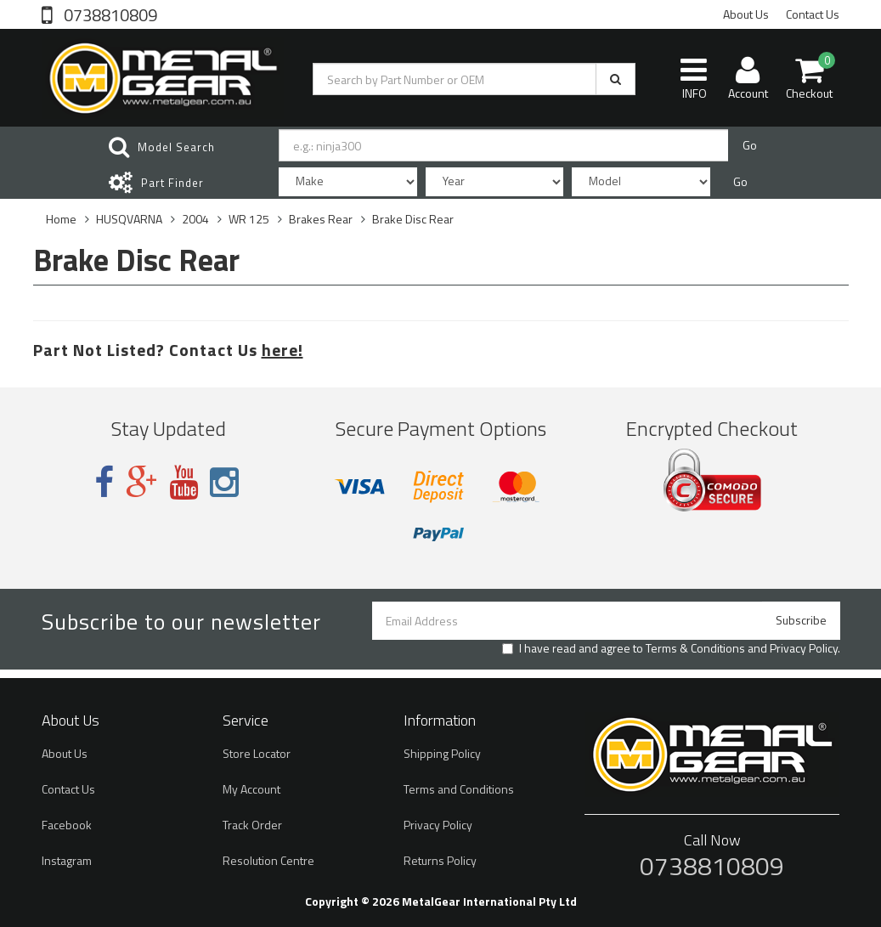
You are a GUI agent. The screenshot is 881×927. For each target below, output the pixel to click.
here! (282, 349)
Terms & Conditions (695, 648)
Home (61, 219)
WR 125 (249, 219)
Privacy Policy (804, 648)
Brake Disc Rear (413, 219)
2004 (195, 219)
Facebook (67, 825)
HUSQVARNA (129, 219)
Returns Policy (440, 860)
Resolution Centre (268, 860)
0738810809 (108, 13)
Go (750, 145)
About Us (746, 14)
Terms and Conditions (459, 789)
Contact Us (812, 14)
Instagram (67, 860)
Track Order (252, 825)
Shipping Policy (442, 753)
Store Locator (257, 753)
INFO (694, 78)
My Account (251, 789)
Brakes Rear (321, 219)
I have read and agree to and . (671, 648)
